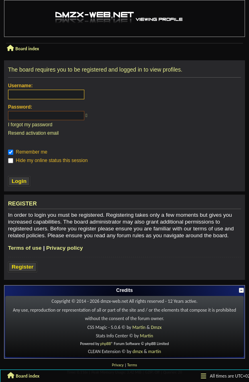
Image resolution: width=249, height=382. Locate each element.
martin (154, 351)
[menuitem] (118, 365)
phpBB (105, 343)
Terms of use (25, 248)
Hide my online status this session (48, 160)
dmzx (138, 351)
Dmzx (156, 327)
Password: (20, 107)
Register (22, 267)
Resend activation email (33, 133)
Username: (20, 85)
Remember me (27, 152)
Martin (138, 327)
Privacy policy (64, 248)
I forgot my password (30, 124)
